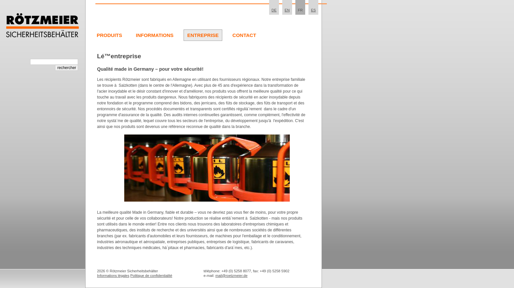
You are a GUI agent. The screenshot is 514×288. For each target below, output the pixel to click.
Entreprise (203, 35)
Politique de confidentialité (151, 276)
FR (300, 10)
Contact (244, 35)
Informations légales (113, 276)
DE (273, 10)
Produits (109, 35)
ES (313, 10)
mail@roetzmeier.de (231, 276)
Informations (155, 35)
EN (287, 10)
